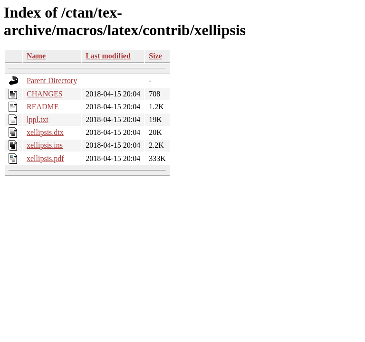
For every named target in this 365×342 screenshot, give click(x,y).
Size (155, 56)
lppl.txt (37, 119)
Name (36, 56)
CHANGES (45, 94)
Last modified (108, 56)
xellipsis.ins (45, 145)
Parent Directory (52, 80)
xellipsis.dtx (45, 132)
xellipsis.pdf (45, 158)
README (43, 107)
